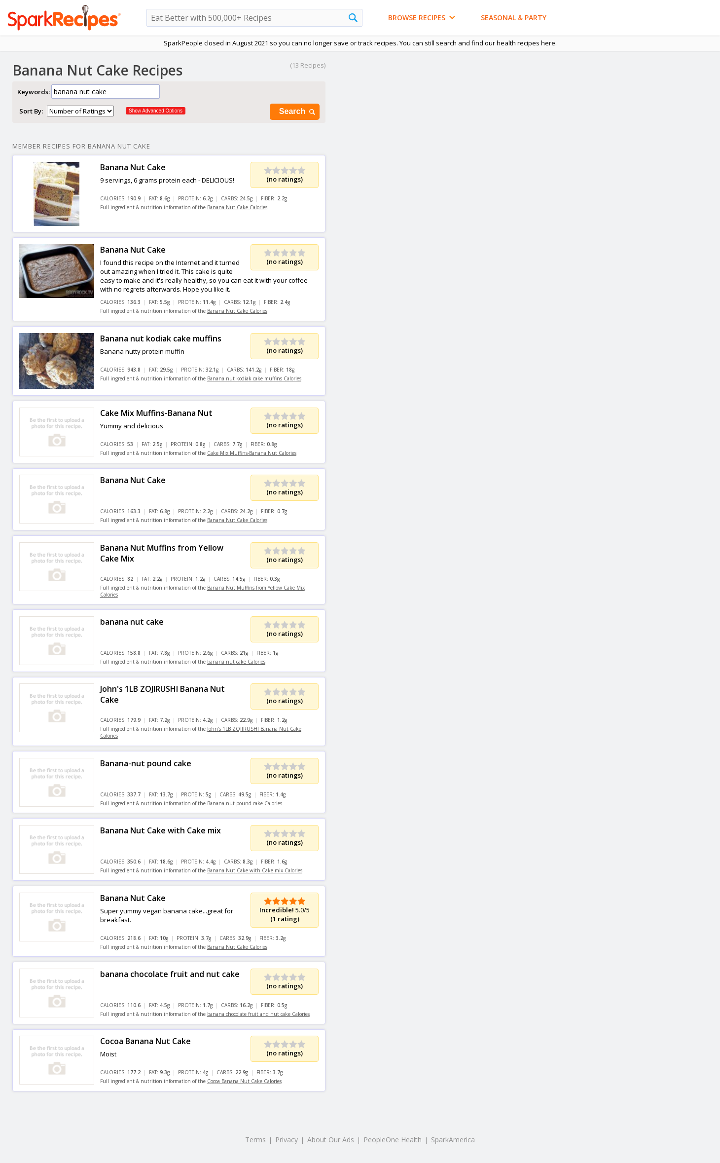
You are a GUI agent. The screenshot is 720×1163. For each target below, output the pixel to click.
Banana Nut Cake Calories (237, 207)
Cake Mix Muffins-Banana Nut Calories (251, 453)
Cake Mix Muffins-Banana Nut (156, 413)
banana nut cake (132, 621)
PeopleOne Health (392, 1139)
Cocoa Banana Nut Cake (145, 1041)
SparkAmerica (453, 1139)
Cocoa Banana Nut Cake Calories (244, 1081)
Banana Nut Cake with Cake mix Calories (254, 870)
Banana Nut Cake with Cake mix (160, 830)
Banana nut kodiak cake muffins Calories (254, 378)
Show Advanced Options (155, 110)
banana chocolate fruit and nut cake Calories (258, 1014)
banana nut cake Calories (236, 661)
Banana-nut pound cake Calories (244, 803)
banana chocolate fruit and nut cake (170, 974)
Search (298, 111)
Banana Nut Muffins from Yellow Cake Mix (161, 553)
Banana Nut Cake (133, 167)
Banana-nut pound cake (145, 763)
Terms (255, 1139)
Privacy (286, 1139)
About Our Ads (330, 1139)
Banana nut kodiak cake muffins (160, 338)
